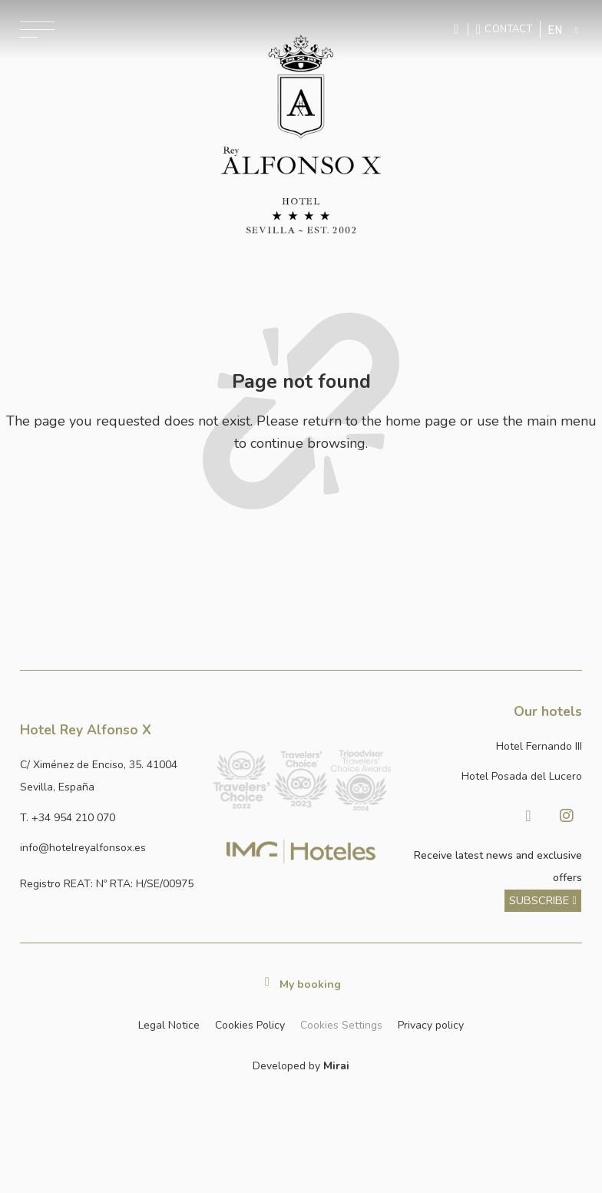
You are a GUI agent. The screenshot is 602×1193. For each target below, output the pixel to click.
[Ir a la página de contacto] (504, 29)
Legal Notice (169, 1025)
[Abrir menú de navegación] (37, 29)
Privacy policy (431, 1025)
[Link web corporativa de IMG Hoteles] (301, 852)
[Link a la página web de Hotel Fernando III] (492, 746)
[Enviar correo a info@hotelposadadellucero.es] (109, 848)
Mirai (336, 1066)
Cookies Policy (250, 1025)
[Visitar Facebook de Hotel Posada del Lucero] (528, 815)
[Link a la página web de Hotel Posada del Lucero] (492, 776)
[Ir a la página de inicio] (301, 135)
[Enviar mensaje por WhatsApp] (458, 29)
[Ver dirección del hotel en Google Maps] (109, 776)
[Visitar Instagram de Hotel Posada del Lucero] (566, 815)
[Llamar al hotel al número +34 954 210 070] (109, 818)
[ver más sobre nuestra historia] (543, 901)
